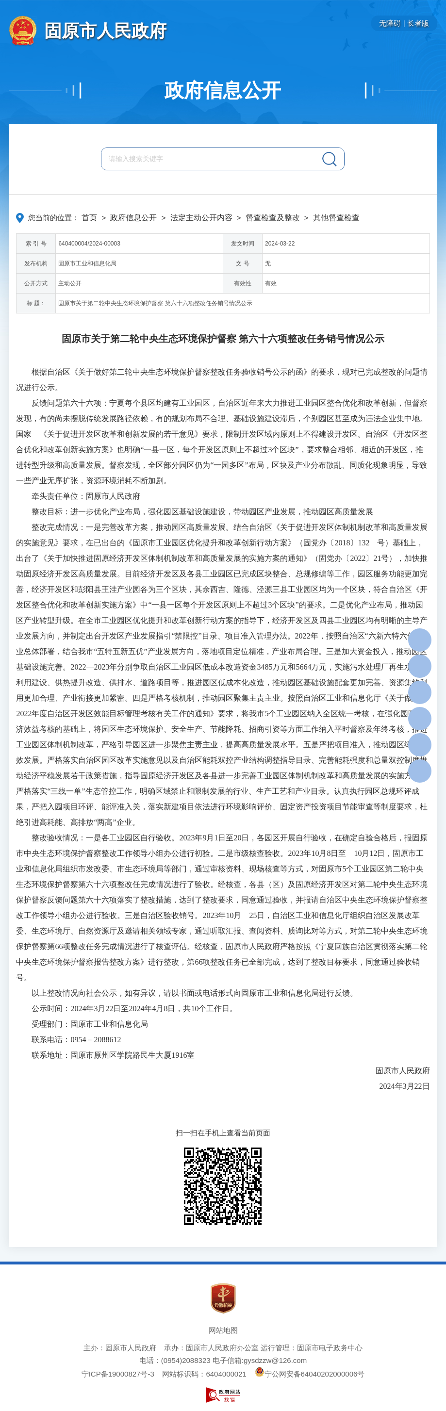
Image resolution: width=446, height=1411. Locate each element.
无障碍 (390, 23)
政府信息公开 (223, 90)
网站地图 (223, 1330)
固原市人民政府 (105, 31)
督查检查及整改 (273, 217)
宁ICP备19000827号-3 (118, 1374)
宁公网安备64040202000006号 (310, 1374)
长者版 (418, 23)
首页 (89, 217)
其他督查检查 (336, 217)
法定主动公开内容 (201, 217)
